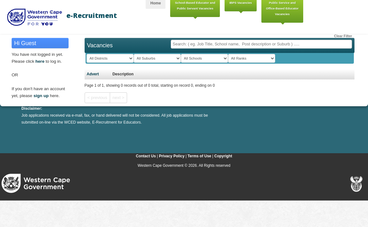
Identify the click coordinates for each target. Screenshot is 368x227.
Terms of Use (199, 156)
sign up (40, 95)
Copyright (223, 156)
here (40, 61)
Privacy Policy (171, 156)
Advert (93, 74)
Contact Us (146, 156)
